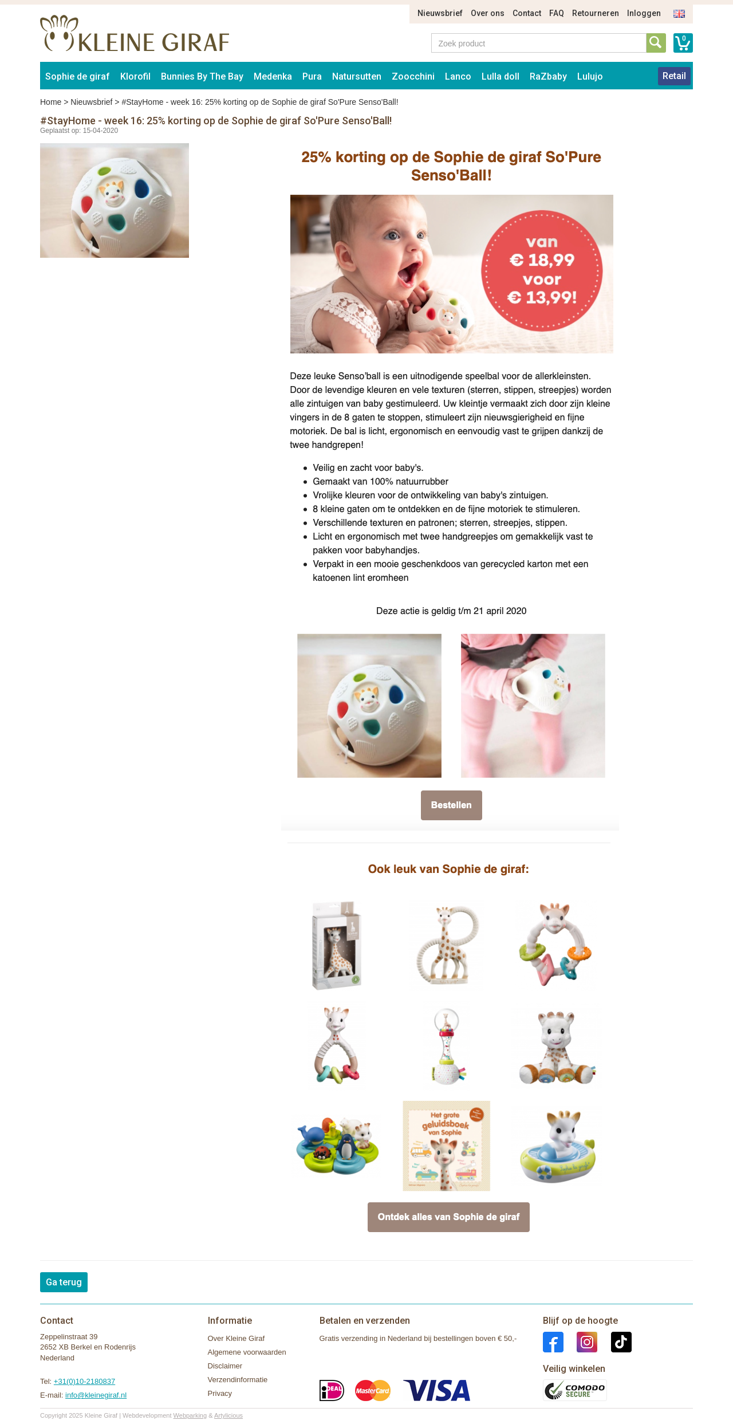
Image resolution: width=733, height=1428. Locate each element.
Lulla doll (500, 76)
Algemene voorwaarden (247, 1352)
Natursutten (356, 76)
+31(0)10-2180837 (84, 1381)
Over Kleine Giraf (236, 1338)
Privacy (220, 1393)
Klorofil (135, 76)
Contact (527, 13)
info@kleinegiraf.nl (96, 1395)
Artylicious (228, 1415)
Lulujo (590, 76)
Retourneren (595, 13)
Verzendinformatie (238, 1379)
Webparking (190, 1415)
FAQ (556, 13)
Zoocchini (413, 76)
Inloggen (644, 13)
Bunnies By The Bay (202, 76)
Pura (312, 76)
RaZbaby (548, 76)
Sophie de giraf (77, 76)
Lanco (458, 76)
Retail (674, 75)
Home (50, 102)
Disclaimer (225, 1366)
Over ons (488, 13)
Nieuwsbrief (440, 13)
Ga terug (64, 1282)
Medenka (273, 76)
